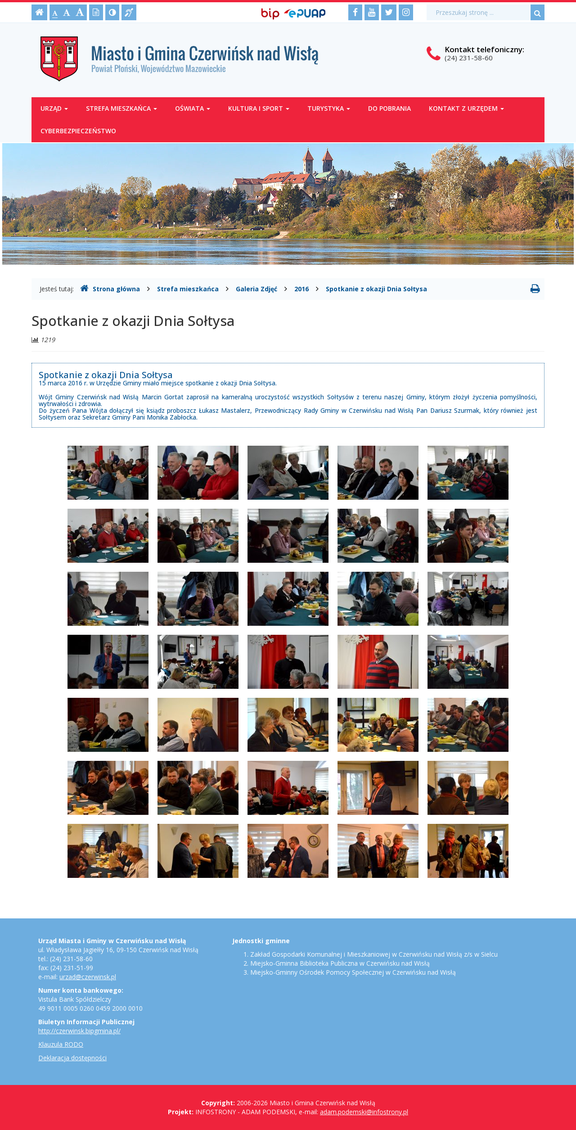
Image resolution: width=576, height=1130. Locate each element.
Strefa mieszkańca (121, 108)
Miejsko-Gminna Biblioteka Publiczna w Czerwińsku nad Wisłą (340, 963)
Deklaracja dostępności (72, 1057)
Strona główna (110, 288)
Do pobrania (389, 108)
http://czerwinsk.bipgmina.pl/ (79, 1030)
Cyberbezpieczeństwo (78, 131)
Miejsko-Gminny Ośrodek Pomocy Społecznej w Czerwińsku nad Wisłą (353, 972)
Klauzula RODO (60, 1044)
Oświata (192, 108)
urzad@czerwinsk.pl (87, 976)
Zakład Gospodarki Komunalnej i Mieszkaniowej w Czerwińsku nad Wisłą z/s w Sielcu (374, 954)
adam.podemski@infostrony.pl (364, 1111)
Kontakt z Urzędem (466, 108)
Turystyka (328, 108)
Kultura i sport (258, 108)
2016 (301, 289)
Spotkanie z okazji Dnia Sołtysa (376, 289)
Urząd (54, 108)
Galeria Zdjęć (256, 289)
